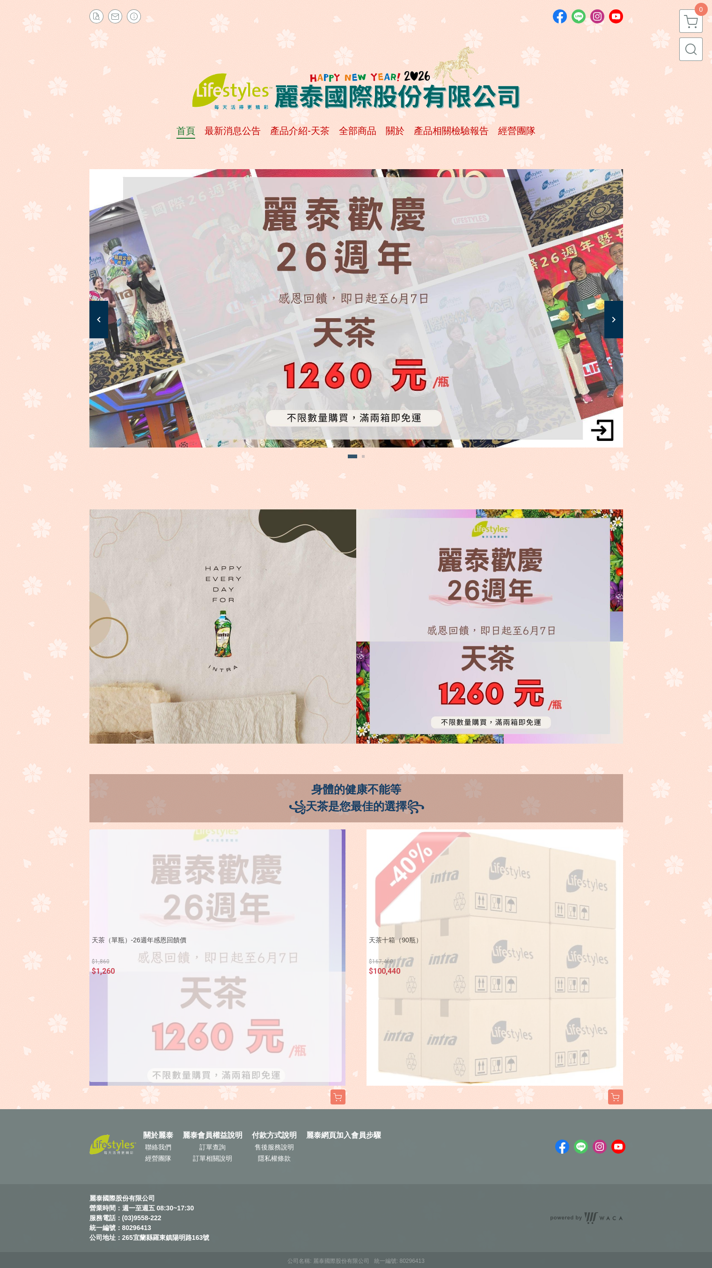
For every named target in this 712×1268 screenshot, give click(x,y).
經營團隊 (158, 1158)
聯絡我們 (158, 1147)
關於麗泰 (158, 1135)
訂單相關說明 (212, 1158)
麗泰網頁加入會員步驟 (343, 1135)
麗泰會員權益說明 (212, 1135)
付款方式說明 (274, 1135)
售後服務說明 (274, 1147)
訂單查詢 (212, 1147)
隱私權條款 (274, 1158)
